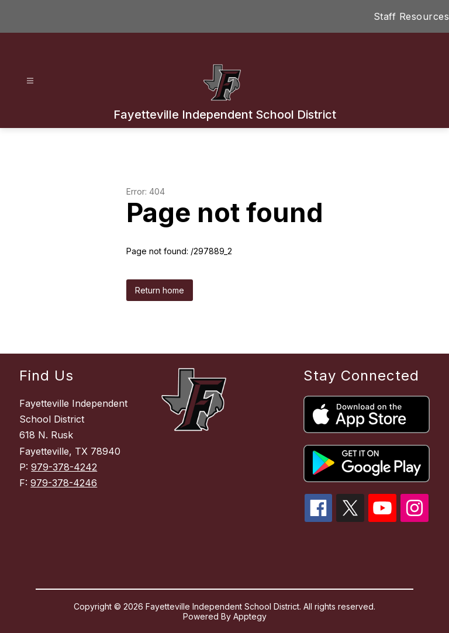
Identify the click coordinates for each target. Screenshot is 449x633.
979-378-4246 (63, 483)
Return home (159, 290)
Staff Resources (412, 16)
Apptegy (250, 616)
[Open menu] (30, 81)
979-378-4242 (64, 467)
